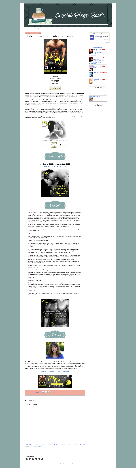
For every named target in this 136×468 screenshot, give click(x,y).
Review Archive (52, 28)
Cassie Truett (96, 82)
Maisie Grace (93, 55)
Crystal (96, 36)
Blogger (74, 463)
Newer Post (28, 444)
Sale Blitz (34, 394)
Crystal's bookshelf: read (98, 47)
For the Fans (96, 72)
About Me (32, 28)
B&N (53, 166)
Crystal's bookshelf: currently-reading (98, 94)
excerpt (30, 394)
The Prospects (96, 96)
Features (72, 28)
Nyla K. (95, 74)
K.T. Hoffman (96, 97)
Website (43, 372)
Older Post (82, 444)
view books (107, 42)
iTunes (58, 166)
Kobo (64, 166)
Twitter (58, 372)
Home (26, 28)
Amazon (47, 166)
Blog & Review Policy (41, 28)
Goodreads (65, 372)
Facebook (51, 372)
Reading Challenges (62, 28)
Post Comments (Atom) (36, 446)
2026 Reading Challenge (99, 33)
